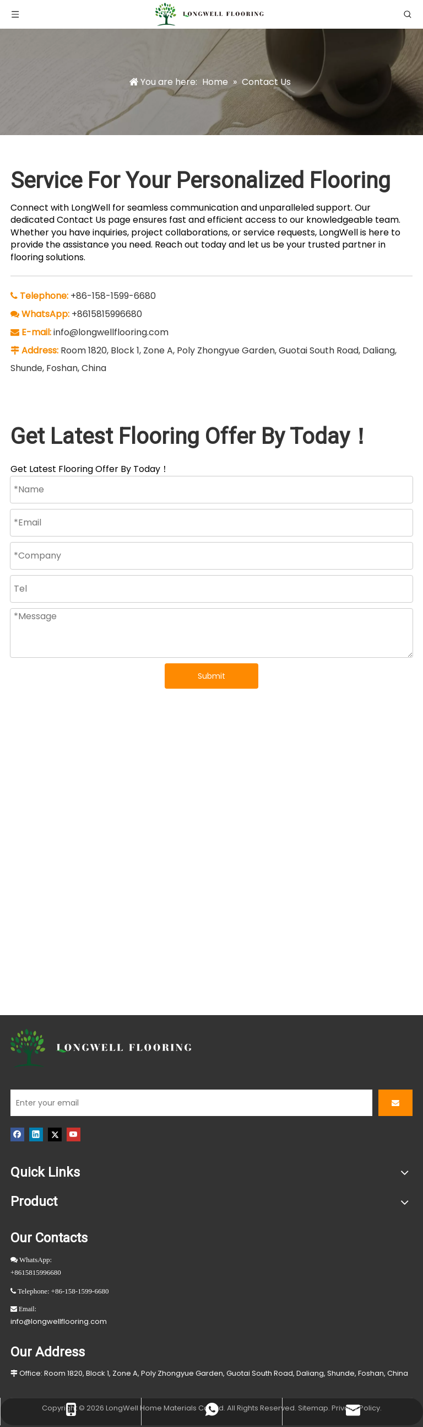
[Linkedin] (36, 1134)
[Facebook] (17, 1134)
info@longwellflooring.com (111, 332)
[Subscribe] (395, 1103)
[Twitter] (55, 1134)
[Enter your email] (191, 1103)
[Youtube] (73, 1134)
